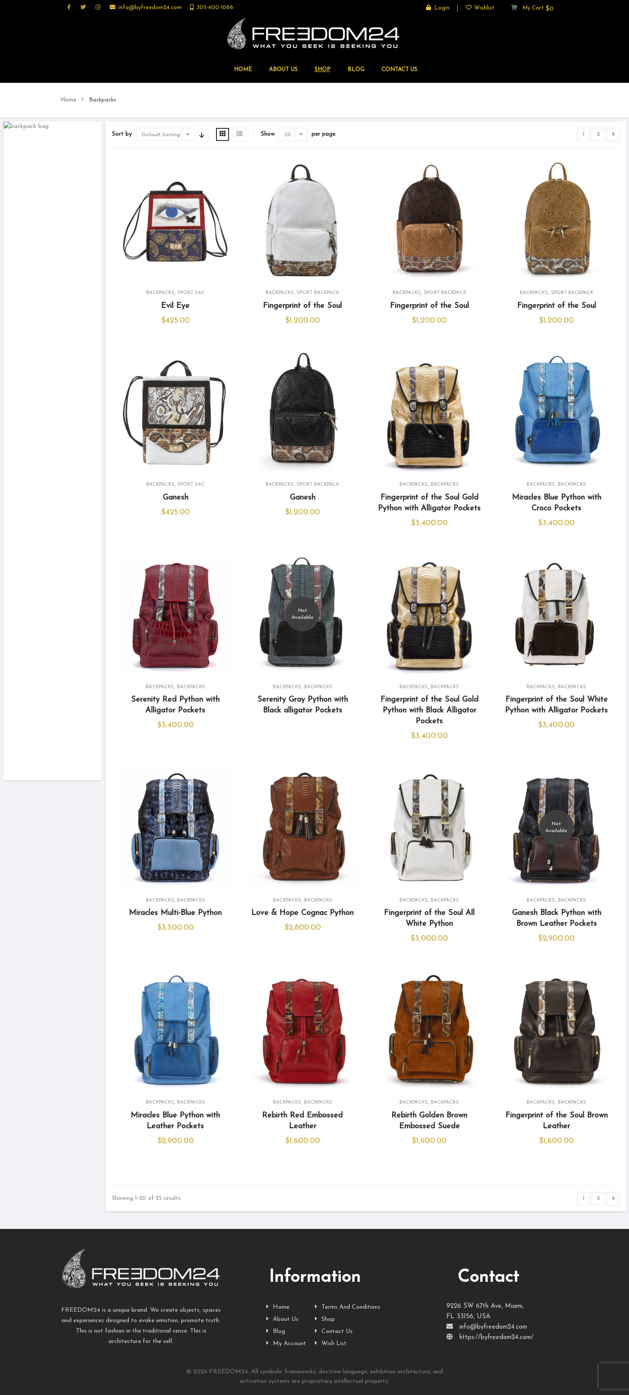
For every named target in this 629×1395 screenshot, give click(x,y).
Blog (355, 69)
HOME (243, 69)
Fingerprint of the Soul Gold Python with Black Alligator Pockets (429, 710)
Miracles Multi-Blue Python (175, 913)
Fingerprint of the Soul (302, 306)
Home (68, 100)
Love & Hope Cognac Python (302, 913)
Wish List (331, 1343)
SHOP (322, 69)
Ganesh (175, 497)
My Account (286, 1343)
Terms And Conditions (347, 1307)
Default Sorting (161, 134)
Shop (325, 1319)
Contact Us (334, 1331)
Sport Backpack (318, 293)
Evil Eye (175, 306)
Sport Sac (191, 293)
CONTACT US (399, 69)
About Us (282, 1319)
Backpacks (160, 293)
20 (288, 134)
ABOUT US (283, 69)
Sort (201, 134)
